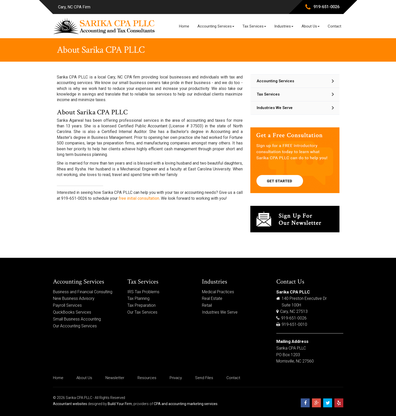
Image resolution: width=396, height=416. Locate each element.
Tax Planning (138, 298)
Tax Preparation (141, 305)
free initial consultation (139, 198)
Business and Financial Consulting (82, 291)
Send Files (204, 377)
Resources (147, 377)
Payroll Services (67, 305)
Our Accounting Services (75, 326)
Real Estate (212, 298)
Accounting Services (215, 26)
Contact (334, 26)
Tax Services (254, 26)
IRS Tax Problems (143, 291)
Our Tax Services (142, 312)
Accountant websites (70, 404)
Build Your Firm (120, 404)
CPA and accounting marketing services (185, 404)
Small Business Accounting (77, 319)
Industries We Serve (275, 107)
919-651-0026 (326, 6)
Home (184, 26)
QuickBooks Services (72, 312)
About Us (311, 26)
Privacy (176, 377)
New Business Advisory (73, 298)
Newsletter (114, 377)
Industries (283, 26)
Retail (207, 305)
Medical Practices (218, 291)
